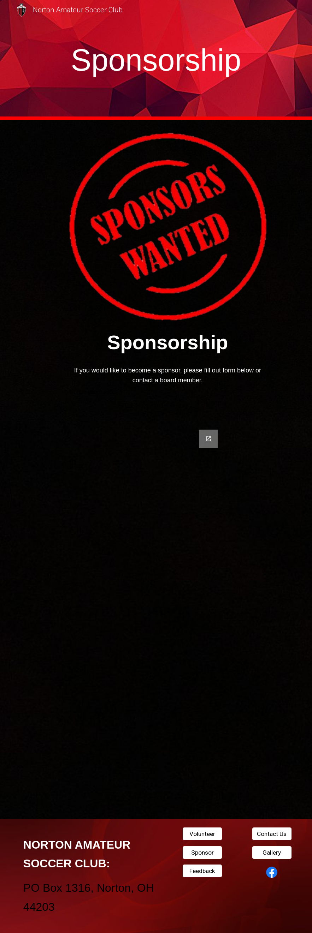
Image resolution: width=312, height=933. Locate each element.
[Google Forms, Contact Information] (156, 620)
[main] (156, 60)
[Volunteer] (202, 834)
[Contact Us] (272, 834)
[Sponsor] (202, 852)
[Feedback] (202, 871)
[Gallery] (272, 852)
